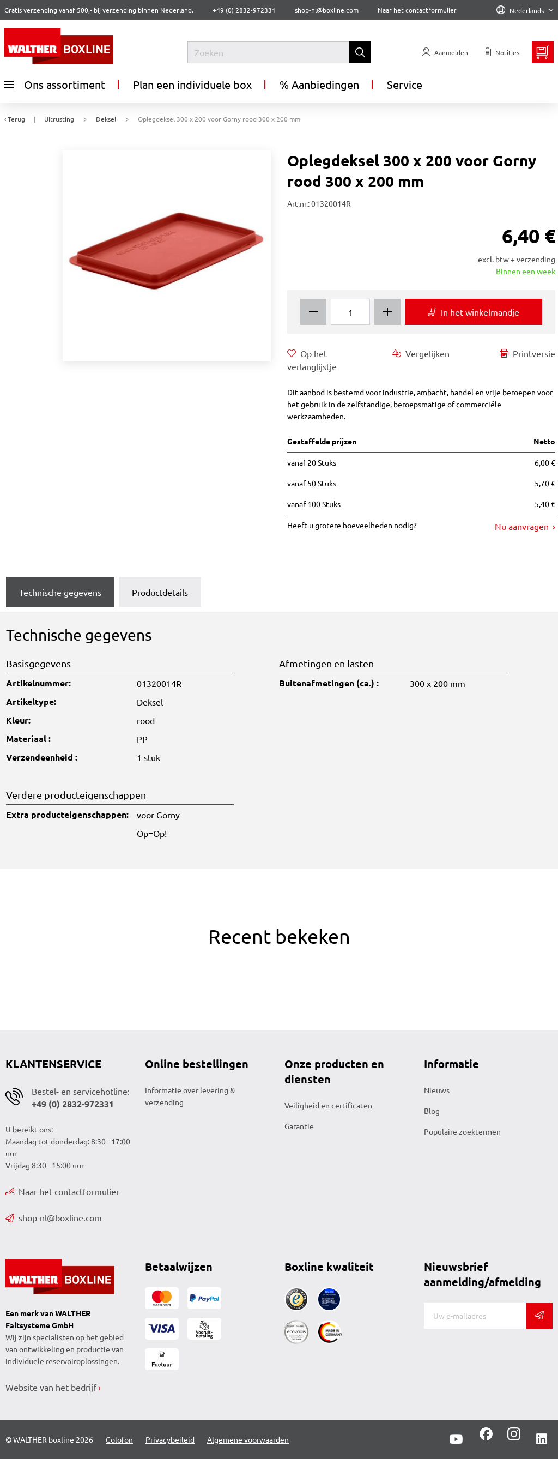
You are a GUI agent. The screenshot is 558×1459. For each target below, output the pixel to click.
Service (404, 84)
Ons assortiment (54, 84)
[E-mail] (475, 1316)
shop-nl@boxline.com (53, 1217)
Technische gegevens (60, 592)
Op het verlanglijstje (312, 359)
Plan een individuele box (192, 84)
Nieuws (437, 1090)
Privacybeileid (170, 1439)
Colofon (119, 1439)
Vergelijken (421, 353)
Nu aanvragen (523, 526)
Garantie (299, 1126)
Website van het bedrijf (50, 1387)
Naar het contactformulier (417, 9)
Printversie (527, 353)
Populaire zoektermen (462, 1131)
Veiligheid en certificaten (328, 1105)
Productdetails (160, 592)
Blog (432, 1111)
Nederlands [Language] (525, 10)
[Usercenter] (445, 52)
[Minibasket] (543, 52)
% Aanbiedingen (319, 84)
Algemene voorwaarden (248, 1439)
